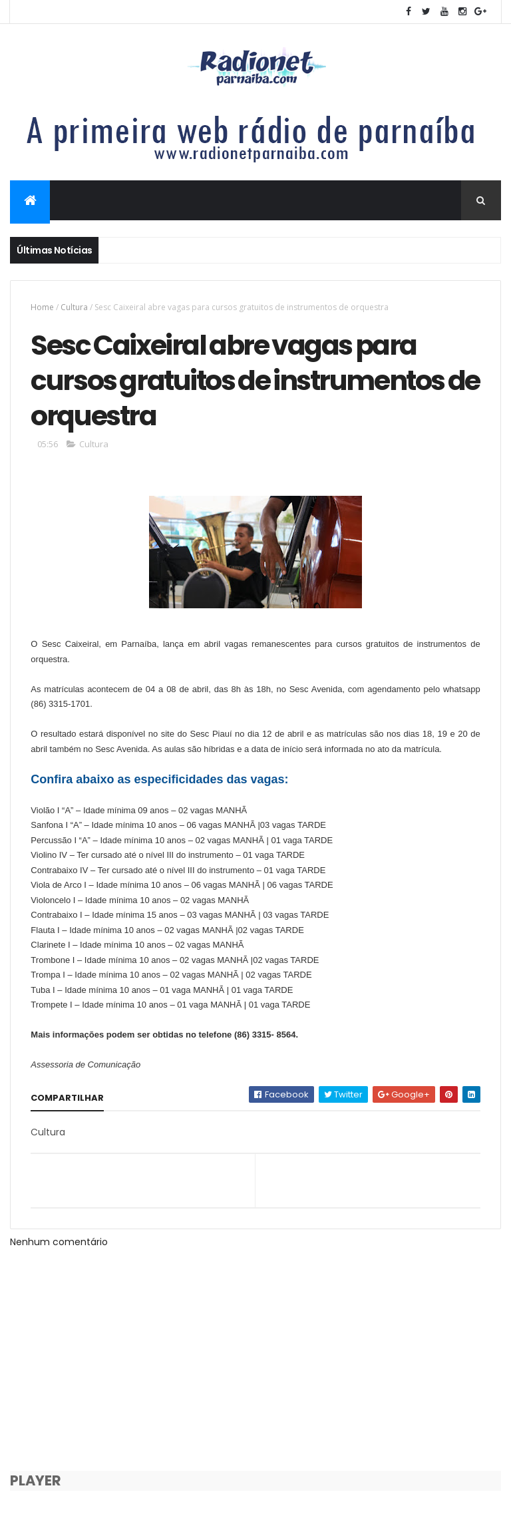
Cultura (74, 307)
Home (42, 307)
